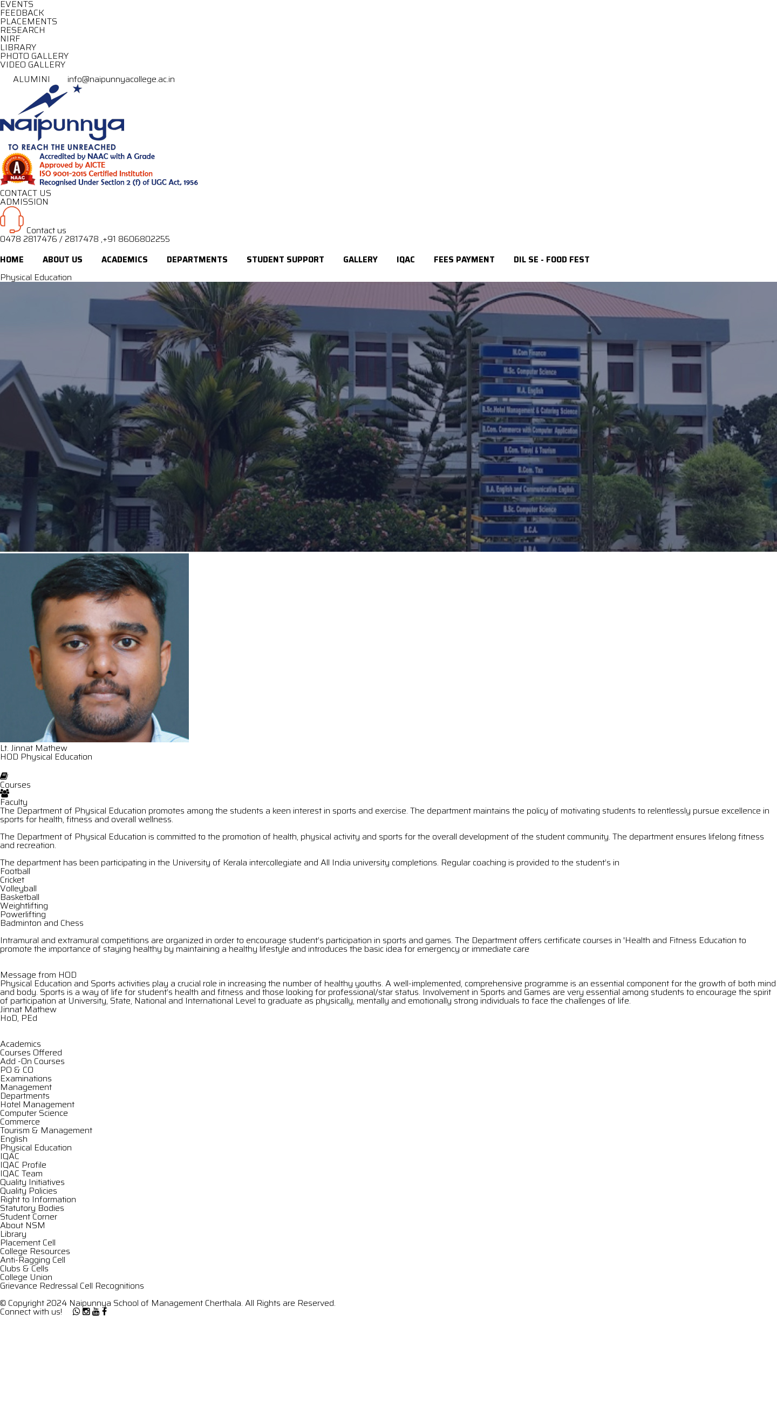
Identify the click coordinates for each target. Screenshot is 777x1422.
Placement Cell (28, 1242)
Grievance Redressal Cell (46, 1285)
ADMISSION (24, 201)
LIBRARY (18, 47)
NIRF (10, 38)
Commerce (20, 1121)
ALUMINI (26, 79)
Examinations (26, 1078)
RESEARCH (22, 30)
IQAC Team (21, 1173)
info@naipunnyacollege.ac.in (113, 79)
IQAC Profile (23, 1165)
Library (13, 1234)
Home (12, 259)
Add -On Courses (32, 1061)
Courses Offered (31, 1052)
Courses (15, 784)
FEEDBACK (22, 12)
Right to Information (38, 1199)
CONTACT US (25, 193)
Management (26, 1087)
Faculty (14, 802)
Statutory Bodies (32, 1208)
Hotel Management (37, 1104)
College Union (26, 1277)
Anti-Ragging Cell (32, 1260)
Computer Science (34, 1113)
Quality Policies (28, 1190)
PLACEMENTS (28, 21)
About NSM (22, 1225)
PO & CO (16, 1069)
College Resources (35, 1251)
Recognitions (119, 1285)
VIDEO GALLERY (32, 64)
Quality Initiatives (32, 1182)
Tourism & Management (46, 1130)
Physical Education (36, 1147)
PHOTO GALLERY (34, 56)
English (14, 1139)
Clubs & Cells (24, 1268)
